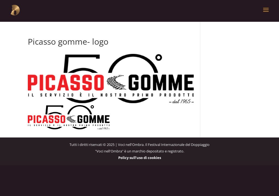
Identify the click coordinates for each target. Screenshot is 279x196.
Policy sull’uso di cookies (139, 157)
